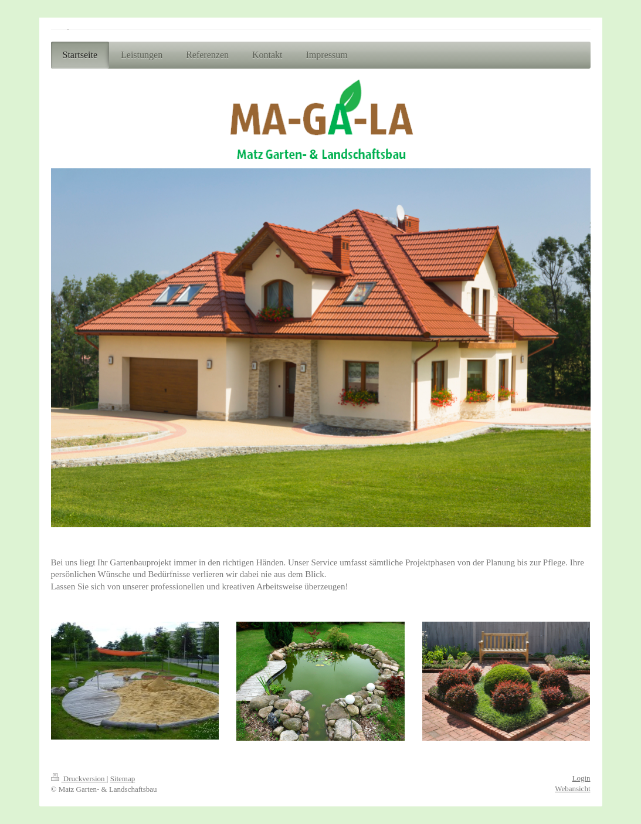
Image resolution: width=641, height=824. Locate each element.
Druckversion (79, 778)
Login (581, 778)
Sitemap (122, 778)
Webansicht (572, 788)
